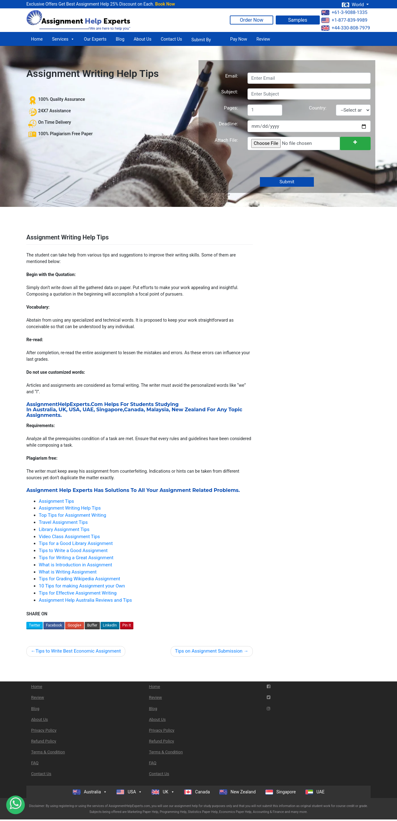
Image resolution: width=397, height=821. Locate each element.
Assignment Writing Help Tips (70, 508)
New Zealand (189, 410)
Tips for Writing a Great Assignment (76, 557)
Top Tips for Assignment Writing (72, 515)
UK (62, 410)
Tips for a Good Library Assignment (76, 543)
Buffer (92, 625)
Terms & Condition (48, 752)
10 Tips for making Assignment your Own (82, 586)
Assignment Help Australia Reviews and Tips (85, 600)
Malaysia (157, 410)
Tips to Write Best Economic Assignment (78, 651)
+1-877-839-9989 (344, 20)
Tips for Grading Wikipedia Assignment (79, 579)
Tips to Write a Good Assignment (73, 550)
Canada (134, 410)
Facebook (54, 625)
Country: (317, 108)
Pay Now (238, 39)
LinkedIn (110, 625)
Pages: (231, 108)
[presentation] (294, 164)
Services (63, 39)
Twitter (34, 625)
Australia (44, 410)
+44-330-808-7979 (345, 28)
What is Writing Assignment (68, 572)
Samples (297, 20)
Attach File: (226, 140)
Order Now (251, 20)
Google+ (75, 625)
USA (74, 410)
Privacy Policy (43, 730)
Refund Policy (43, 741)
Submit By (201, 39)
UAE (88, 410)
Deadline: (228, 124)
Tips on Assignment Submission (209, 651)
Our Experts (95, 39)
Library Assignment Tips (64, 529)
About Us (142, 39)
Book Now (165, 4)
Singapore (109, 410)
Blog (120, 39)
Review (263, 39)
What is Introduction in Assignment (75, 565)
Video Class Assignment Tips (69, 536)
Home (37, 39)
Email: (231, 76)
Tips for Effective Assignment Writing (78, 593)
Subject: (229, 92)
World (353, 4)
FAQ (34, 763)
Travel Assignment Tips (63, 522)
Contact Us (171, 39)
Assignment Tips (56, 501)
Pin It (127, 625)
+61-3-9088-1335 (344, 12)
